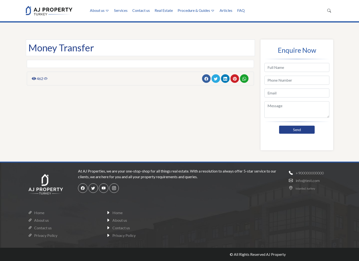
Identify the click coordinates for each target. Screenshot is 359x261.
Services (121, 10)
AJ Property (276, 254)
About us (97, 10)
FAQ (241, 10)
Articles (226, 10)
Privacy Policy (41, 234)
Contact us (141, 10)
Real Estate (164, 10)
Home (35, 212)
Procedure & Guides (194, 10)
